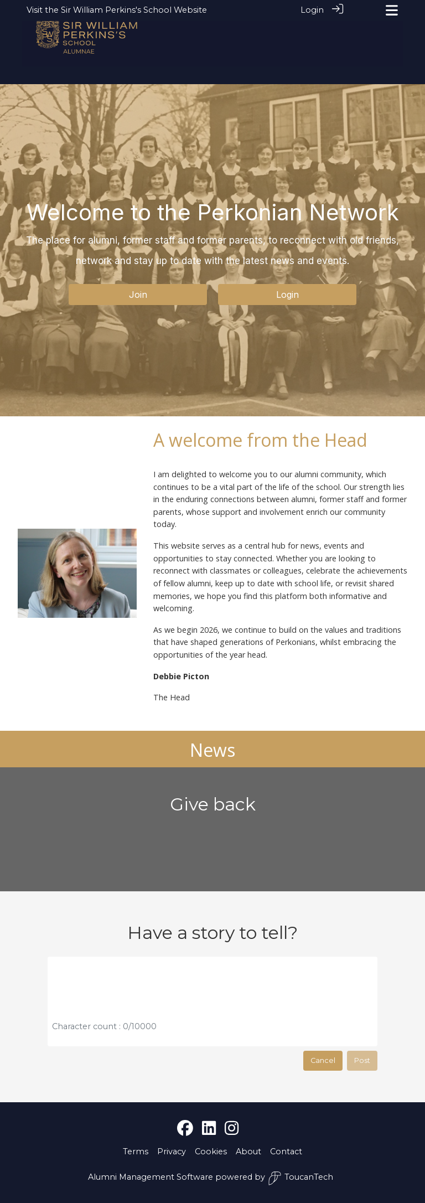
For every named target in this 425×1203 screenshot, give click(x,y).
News (212, 750)
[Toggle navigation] (391, 10)
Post (362, 1060)
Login (312, 10)
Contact (286, 1151)
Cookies (211, 1151)
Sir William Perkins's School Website (134, 10)
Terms (135, 1151)
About (248, 1151)
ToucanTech (300, 1178)
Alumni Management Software (150, 1177)
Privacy (171, 1151)
